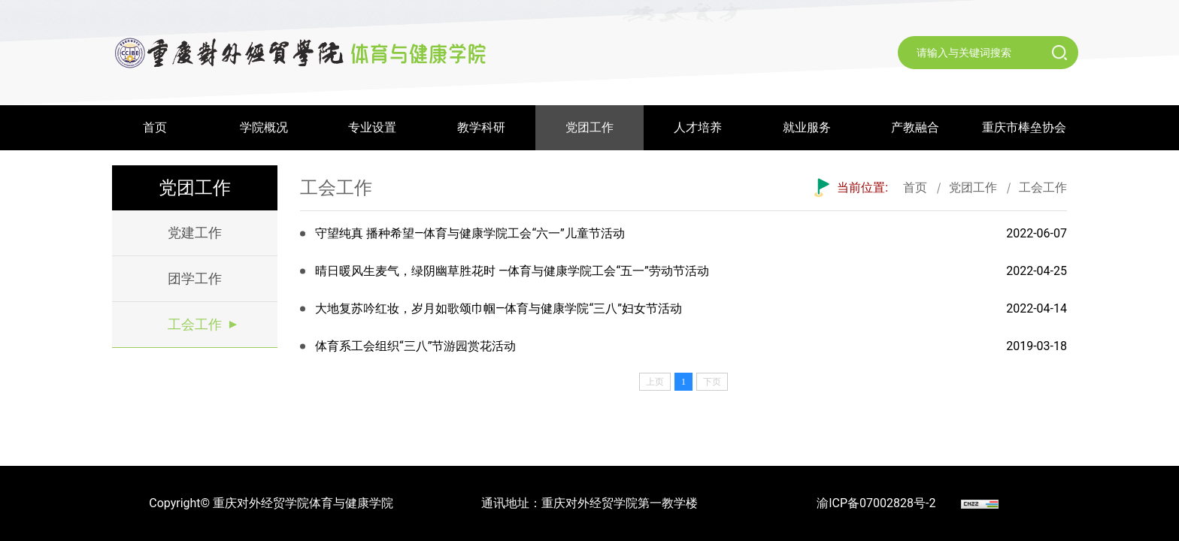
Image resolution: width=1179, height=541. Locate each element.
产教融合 (915, 127)
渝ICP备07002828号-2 (876, 503)
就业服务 (807, 127)
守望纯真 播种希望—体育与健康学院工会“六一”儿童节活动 (470, 233)
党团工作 (589, 127)
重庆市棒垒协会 (1024, 127)
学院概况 (264, 127)
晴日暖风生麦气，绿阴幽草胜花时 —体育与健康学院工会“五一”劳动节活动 (512, 271)
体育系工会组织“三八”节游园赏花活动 (415, 346)
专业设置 (372, 127)
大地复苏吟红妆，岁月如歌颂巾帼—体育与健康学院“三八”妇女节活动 (498, 308)
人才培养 (698, 127)
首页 (155, 127)
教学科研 (481, 127)
